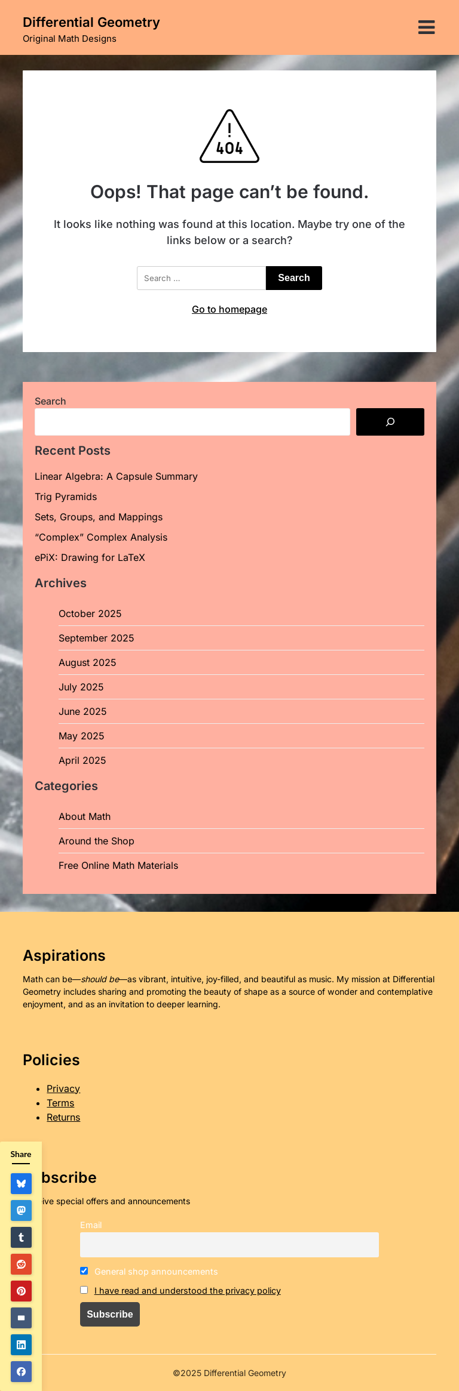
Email (91, 1225)
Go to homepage (229, 309)
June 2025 (83, 711)
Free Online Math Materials (118, 865)
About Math (85, 816)
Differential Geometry (91, 22)
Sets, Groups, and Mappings (99, 517)
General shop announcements (149, 1271)
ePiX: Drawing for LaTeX (90, 557)
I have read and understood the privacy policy (187, 1290)
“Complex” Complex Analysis (101, 537)
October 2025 (90, 613)
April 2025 (82, 760)
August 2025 (88, 662)
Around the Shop (96, 841)
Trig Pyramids (66, 496)
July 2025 (81, 687)
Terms (60, 1103)
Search (50, 401)
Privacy (63, 1088)
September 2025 (96, 638)
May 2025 (82, 736)
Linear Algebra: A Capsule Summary (116, 476)
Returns (63, 1117)
